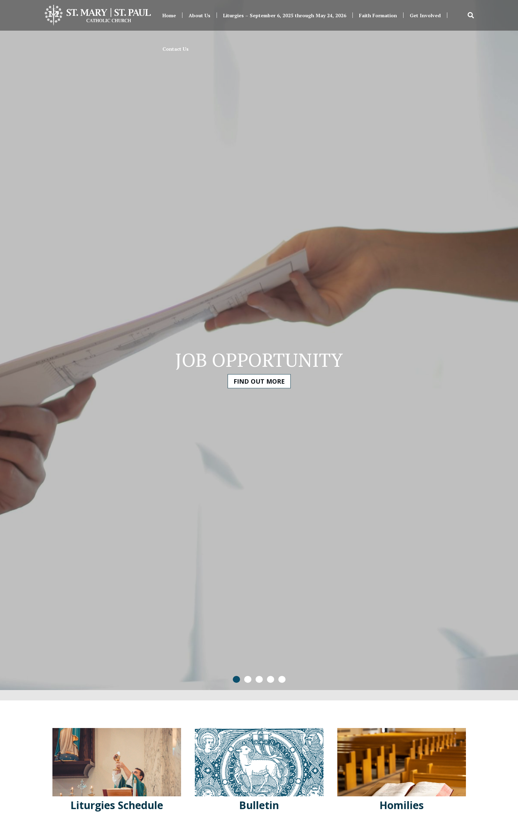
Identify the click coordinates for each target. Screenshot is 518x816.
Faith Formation (378, 15)
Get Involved (425, 15)
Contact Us (175, 49)
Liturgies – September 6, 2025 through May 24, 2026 (284, 15)
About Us (199, 15)
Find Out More (259, 381)
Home (169, 15)
